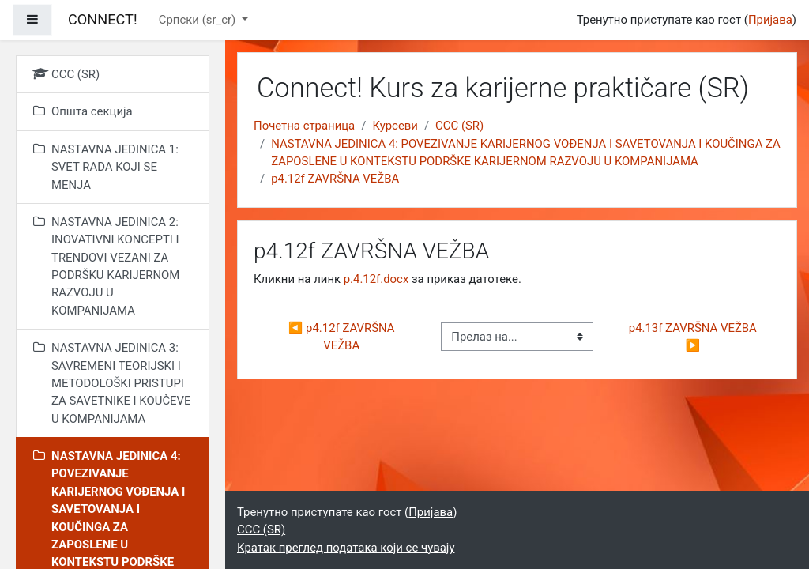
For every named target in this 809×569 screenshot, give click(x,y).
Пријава (770, 20)
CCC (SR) (459, 126)
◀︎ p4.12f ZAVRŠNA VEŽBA (342, 336)
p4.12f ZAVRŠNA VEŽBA (335, 178)
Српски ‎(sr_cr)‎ (199, 20)
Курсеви (395, 126)
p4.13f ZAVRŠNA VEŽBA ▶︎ (694, 336)
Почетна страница (304, 126)
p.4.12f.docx (376, 279)
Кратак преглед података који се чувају (345, 548)
